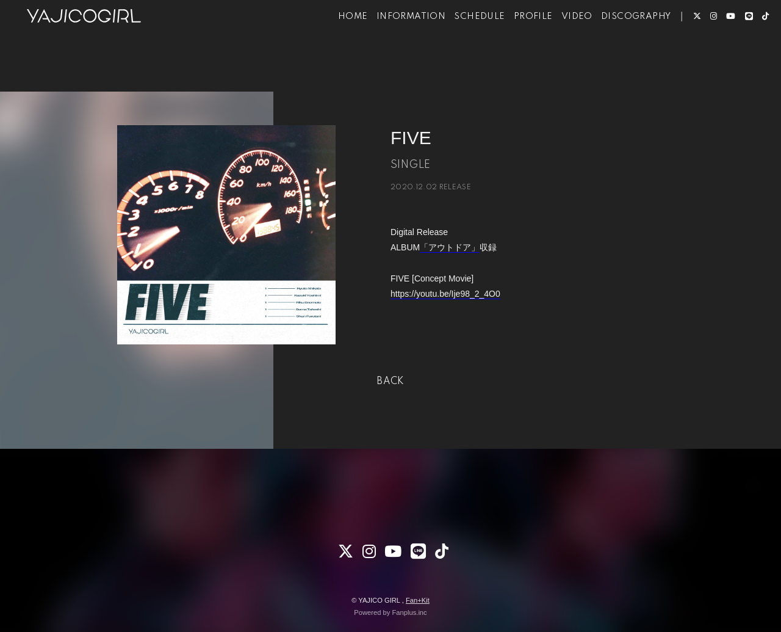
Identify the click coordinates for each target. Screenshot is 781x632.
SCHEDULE (461, 47)
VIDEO (558, 47)
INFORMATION (392, 47)
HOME (335, 47)
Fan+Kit (418, 600)
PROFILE (514, 47)
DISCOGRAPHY (617, 47)
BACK (390, 382)
